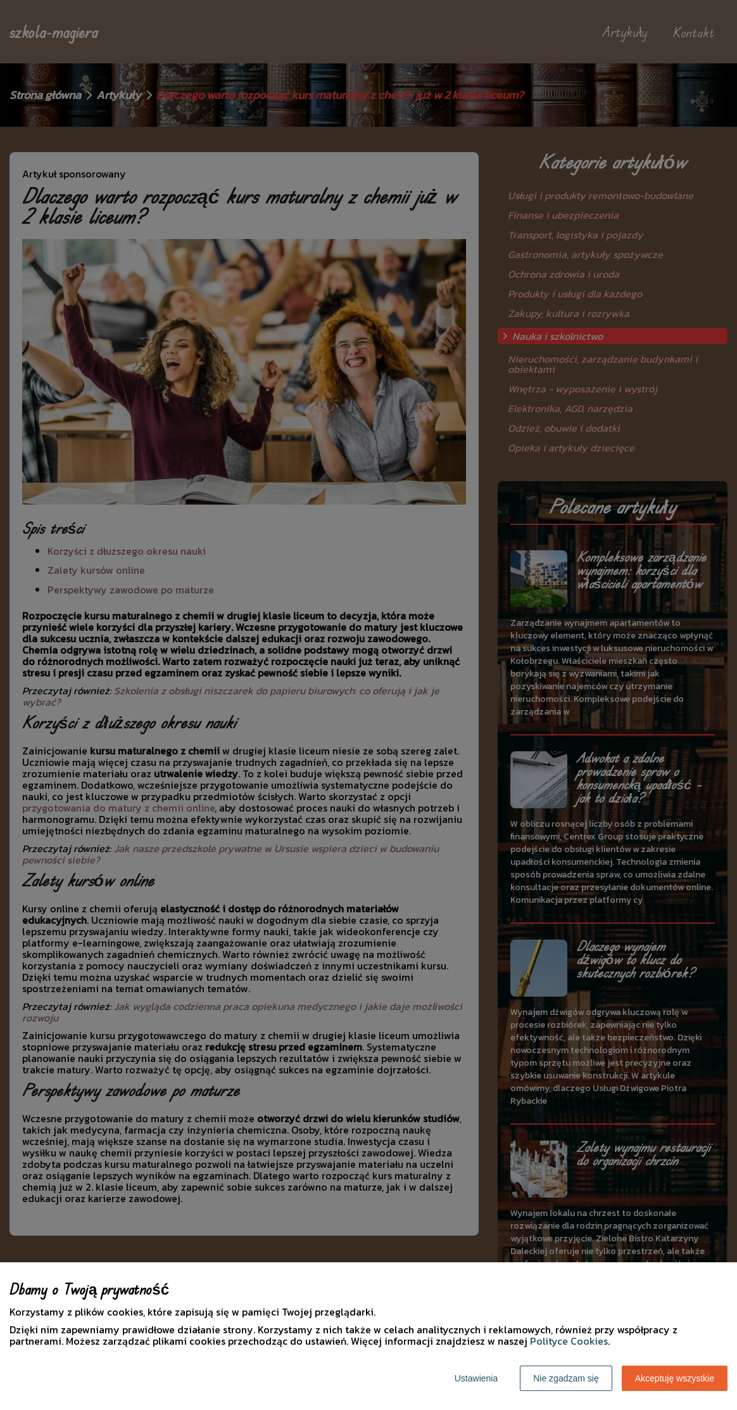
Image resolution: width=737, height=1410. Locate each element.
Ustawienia (476, 1378)
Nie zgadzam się (566, 1378)
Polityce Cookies (569, 1341)
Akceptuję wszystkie (674, 1378)
